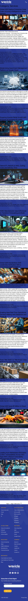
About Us (16, 542)
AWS (8, 204)
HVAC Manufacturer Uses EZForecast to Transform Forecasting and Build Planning (13, 213)
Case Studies (10, 108)
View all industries (5, 542)
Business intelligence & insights (14, 53)
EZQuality (16, 518)
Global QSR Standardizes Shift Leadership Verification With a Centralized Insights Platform (10, 265)
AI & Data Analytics (13, 158)
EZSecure (16, 520)
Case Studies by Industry (6, 558)
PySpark (22, 206)
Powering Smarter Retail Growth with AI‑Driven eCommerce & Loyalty (13, 118)
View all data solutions (19, 510)
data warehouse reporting (15, 57)
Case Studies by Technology (7, 560)
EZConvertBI (17, 512)
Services (3, 507)
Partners (17, 525)
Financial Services (11, 206)
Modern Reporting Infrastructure (15, 160)
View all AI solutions (5, 528)
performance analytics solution (12, 60)
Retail (25, 160)
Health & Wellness (5, 546)
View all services (4, 510)
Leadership (16, 548)
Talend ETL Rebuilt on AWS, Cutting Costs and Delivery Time (12, 167)
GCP (1, 109)
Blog (8, 353)
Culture (15, 550)
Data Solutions (18, 507)
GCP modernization (11, 112)
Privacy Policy (24, 597)
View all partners (18, 528)
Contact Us (16, 552)
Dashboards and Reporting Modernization (14, 55)
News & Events (17, 544)
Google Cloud (17, 536)
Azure (8, 255)
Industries (4, 539)
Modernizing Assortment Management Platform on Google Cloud (13, 69)
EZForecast (3, 532)
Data (27, 108)
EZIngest (16, 516)
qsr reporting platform (11, 61)
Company (16, 539)
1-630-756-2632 (4, 597)
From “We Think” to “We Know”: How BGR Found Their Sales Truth (13, 361)
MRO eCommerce (21, 112)
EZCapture (16, 522)
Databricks (16, 159)
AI (7, 158)
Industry (22, 56)
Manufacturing (10, 109)
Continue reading (4, 48)
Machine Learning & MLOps (18, 256)
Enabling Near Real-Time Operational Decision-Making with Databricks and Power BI (13, 315)
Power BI (2, 257)
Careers (16, 546)
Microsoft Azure (4, 160)
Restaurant (2, 57)
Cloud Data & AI (21, 108)
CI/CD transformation (16, 111)
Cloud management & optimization (8, 497)
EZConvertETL (17, 514)
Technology (7, 257)
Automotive (10, 495)
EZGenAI (3, 530)
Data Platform (16, 56)
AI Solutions (4, 525)
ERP (8, 401)
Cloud (15, 108)
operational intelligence (14, 59)
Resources (4, 555)
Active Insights (4, 534)
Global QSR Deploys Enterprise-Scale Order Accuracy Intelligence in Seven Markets (13, 11)
